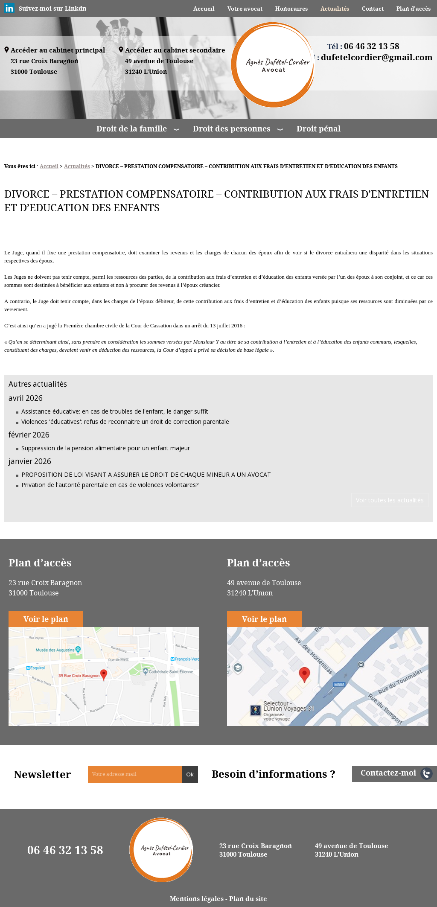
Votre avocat (244, 8)
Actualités (334, 8)
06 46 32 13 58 (65, 849)
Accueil (204, 8)
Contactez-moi (388, 772)
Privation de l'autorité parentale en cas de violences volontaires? (109, 485)
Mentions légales (197, 898)
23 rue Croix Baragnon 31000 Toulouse (255, 849)
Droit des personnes (232, 128)
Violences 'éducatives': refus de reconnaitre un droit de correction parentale (125, 421)
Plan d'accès (413, 8)
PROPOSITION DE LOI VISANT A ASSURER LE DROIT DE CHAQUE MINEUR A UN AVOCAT (146, 474)
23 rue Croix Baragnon (44, 67)
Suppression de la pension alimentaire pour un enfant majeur (105, 448)
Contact (373, 8)
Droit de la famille (131, 128)
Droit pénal (319, 128)
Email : (363, 57)
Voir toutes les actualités (390, 500)
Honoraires (291, 8)
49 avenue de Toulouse (159, 67)
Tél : (363, 46)
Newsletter (42, 774)
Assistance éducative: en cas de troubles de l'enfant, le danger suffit (114, 411)
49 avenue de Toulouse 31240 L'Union (351, 849)
